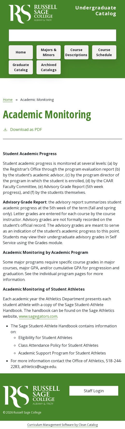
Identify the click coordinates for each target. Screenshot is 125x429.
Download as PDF (22, 129)
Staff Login (94, 390)
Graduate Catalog (21, 67)
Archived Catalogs (49, 67)
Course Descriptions (76, 52)
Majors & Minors (48, 52)
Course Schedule (104, 52)
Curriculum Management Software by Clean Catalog (62, 425)
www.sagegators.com (38, 316)
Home (21, 52)
